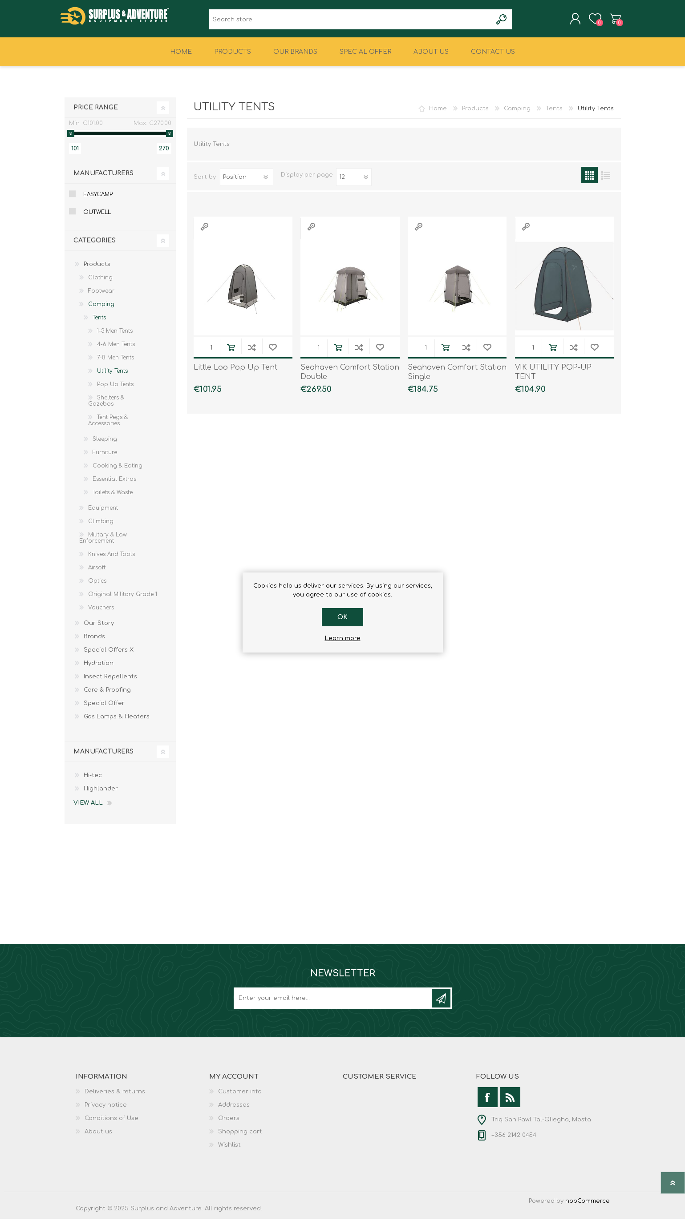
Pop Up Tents (115, 390)
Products (475, 115)
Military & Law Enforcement (103, 544)
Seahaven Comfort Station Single (457, 378)
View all (88, 809)
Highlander (101, 795)
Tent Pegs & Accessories (108, 426)
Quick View (204, 233)
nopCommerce (587, 1207)
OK (342, 617)
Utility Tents (112, 377)
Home (438, 115)
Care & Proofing (107, 696)
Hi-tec (93, 781)
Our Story (99, 629)
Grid (589, 181)
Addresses (234, 1111)
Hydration (98, 669)
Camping (517, 115)
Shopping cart (611, 22)
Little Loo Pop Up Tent (235, 374)
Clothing (100, 284)
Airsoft (96, 574)
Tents (554, 115)
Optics (97, 587)
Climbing (100, 527)
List (606, 181)
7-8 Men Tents (115, 364)
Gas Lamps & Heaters (117, 723)
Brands (94, 643)
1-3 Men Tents (115, 337)
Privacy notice (106, 1111)
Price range (95, 113)
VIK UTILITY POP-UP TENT (553, 378)
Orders (228, 1124)
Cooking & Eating (117, 472)
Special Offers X (109, 656)
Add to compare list (251, 353)
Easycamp (98, 200)
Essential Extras (114, 485)
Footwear (101, 297)
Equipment (103, 514)
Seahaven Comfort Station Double (349, 378)
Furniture (105, 458)
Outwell (97, 218)
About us (98, 1138)
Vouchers (101, 614)
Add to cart (230, 353)
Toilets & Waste (113, 499)
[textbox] (350, 22)
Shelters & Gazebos (106, 407)
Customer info (240, 1098)
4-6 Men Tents (116, 350)
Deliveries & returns (115, 1098)
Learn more (343, 638)
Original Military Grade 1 (122, 600)
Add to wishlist (272, 353)
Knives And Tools (111, 560)
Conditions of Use (111, 1124)
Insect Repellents (110, 683)
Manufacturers (103, 179)
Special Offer (104, 709)
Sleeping (105, 445)
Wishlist (229, 1151)
